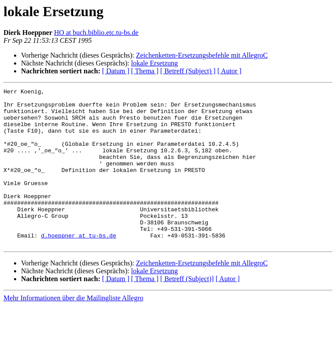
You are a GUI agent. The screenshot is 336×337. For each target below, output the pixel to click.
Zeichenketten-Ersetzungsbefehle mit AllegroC (202, 55)
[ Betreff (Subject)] (187, 310)
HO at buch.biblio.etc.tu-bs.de (96, 32)
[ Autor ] (229, 71)
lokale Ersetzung (154, 63)
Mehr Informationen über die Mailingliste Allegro (73, 329)
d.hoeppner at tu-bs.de (78, 265)
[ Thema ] (145, 71)
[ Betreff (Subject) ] (187, 71)
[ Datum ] (115, 71)
